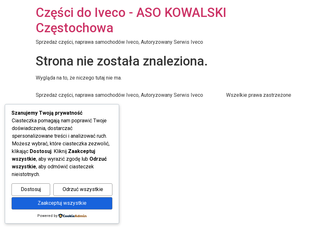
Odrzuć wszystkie (83, 189)
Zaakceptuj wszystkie (62, 203)
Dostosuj (31, 189)
